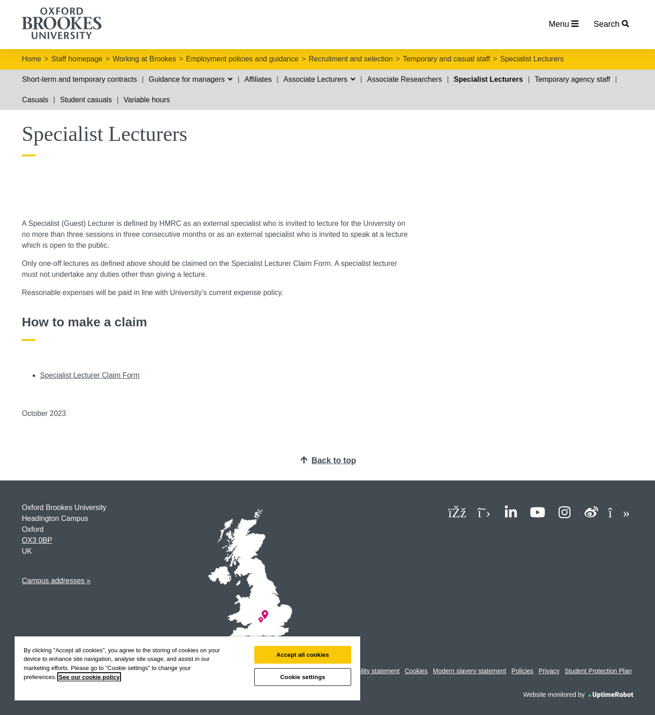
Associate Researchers (404, 79)
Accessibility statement (367, 671)
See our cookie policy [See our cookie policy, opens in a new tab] (89, 677)
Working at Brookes (144, 59)
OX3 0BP (37, 540)
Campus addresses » (56, 581)
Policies (522, 671)
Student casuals (86, 100)
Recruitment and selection (350, 59)
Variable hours (147, 100)
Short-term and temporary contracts (79, 79)
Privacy (549, 671)
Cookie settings (302, 677)
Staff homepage (77, 59)
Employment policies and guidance (242, 59)
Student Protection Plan (597, 671)
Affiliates (258, 79)
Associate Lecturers (319, 79)
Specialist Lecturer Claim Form (90, 375)
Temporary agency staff (572, 79)
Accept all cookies (303, 654)
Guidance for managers (191, 79)
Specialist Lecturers (532, 59)
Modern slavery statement (469, 671)
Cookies (416, 671)
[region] (187, 668)
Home (31, 59)
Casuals (35, 100)
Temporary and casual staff (446, 59)
